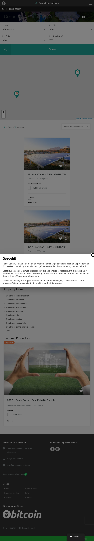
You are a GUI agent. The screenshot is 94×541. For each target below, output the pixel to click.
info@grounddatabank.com (25, 276)
